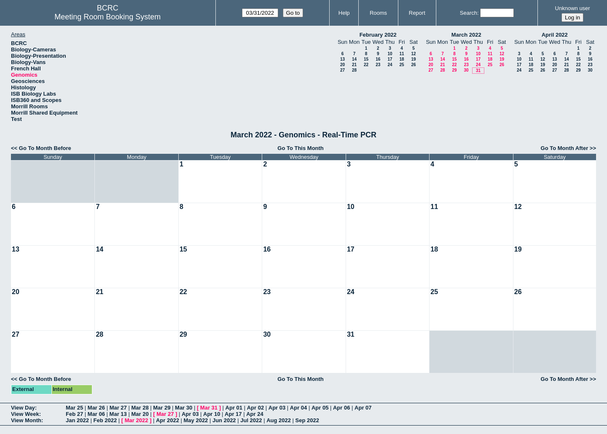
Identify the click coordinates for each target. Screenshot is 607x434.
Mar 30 (183, 408)
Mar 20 (139, 414)
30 (466, 70)
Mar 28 (139, 408)
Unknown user (572, 8)
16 (378, 59)
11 (401, 53)
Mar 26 (96, 408)
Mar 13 (118, 414)
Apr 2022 (167, 420)
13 (342, 59)
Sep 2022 (307, 420)
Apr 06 (341, 408)
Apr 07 (363, 408)
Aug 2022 (278, 420)
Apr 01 (234, 408)
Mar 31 (209, 408)
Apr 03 (277, 408)
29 (454, 70)
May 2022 (196, 420)
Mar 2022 (136, 420)
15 (366, 59)
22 (366, 64)
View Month (26, 420)
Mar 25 (74, 408)
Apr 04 (298, 408)
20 (342, 64)
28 (354, 70)
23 (378, 64)
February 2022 (378, 35)
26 (413, 64)
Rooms (378, 13)
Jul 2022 (251, 420)
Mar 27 (118, 408)
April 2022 (555, 35)
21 (354, 64)
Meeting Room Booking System (107, 17)
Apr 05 (320, 408)
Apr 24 (254, 414)
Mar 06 (96, 414)
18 (401, 59)
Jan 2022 (77, 420)
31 (478, 70)
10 (389, 53)
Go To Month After (564, 148)
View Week (25, 414)
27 (342, 70)
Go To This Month (300, 148)
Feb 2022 (105, 420)
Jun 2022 (224, 420)
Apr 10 (211, 414)
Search (468, 13)
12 (413, 53)
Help (344, 13)
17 (389, 59)
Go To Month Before (45, 148)
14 (354, 59)
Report (417, 13)
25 (401, 64)
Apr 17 (233, 414)
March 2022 (466, 35)
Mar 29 (161, 408)
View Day (23, 408)
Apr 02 (255, 408)
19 (413, 59)
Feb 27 (74, 414)
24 (389, 64)
